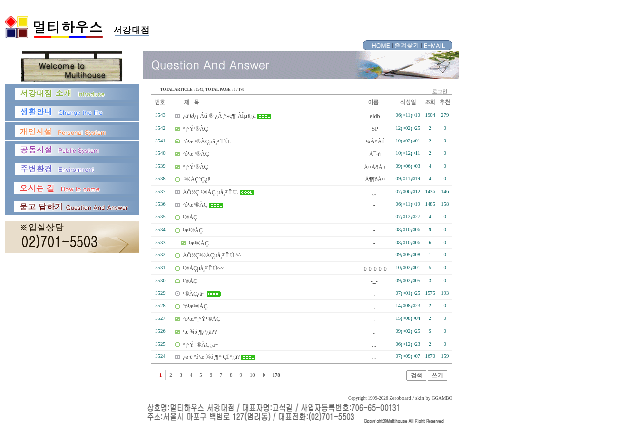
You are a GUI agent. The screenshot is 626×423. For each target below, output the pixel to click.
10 (252, 375)
